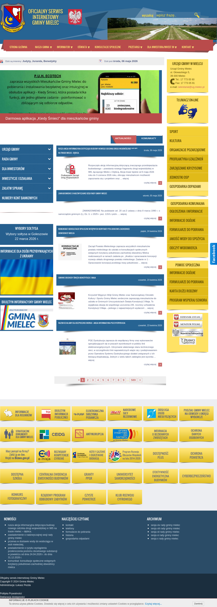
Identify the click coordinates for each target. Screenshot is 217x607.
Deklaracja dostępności (12, 597)
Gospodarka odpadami (77, 538)
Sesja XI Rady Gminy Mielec (165, 535)
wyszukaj (147, 15)
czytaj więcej (150, 182)
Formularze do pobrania (78, 531)
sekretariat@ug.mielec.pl (191, 87)
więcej (126, 178)
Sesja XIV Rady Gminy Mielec (165, 525)
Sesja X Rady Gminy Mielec (164, 538)
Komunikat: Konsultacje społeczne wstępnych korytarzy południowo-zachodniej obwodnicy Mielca (32, 564)
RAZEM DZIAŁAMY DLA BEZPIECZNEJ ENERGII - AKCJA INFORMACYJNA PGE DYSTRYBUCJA (91, 322)
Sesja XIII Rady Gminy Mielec (165, 528)
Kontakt (186, 47)
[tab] (149, 140)
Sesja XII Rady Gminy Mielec (165, 531)
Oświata (82, 47)
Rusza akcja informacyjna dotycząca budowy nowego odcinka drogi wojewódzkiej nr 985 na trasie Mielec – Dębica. (32, 528)
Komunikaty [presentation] (149, 138)
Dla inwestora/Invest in (160, 47)
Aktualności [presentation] (123, 138)
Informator (63, 47)
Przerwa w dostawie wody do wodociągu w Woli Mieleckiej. (30, 543)
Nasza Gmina (42, 47)
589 (133, 380)
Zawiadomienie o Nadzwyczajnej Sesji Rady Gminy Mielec (82, 193)
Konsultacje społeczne (108, 47)
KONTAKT (69, 525)
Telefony (70, 528)
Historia (69, 535)
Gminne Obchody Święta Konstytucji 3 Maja (77, 277)
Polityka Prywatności (11, 593)
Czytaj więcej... (153, 603)
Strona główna (18, 47)
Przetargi (134, 47)
